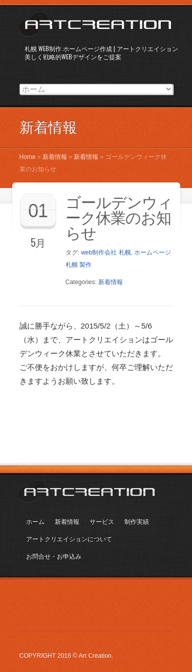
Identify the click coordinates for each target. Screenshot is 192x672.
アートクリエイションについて (69, 539)
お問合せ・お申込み (53, 556)
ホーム (35, 521)
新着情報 (54, 156)
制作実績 (136, 521)
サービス (102, 521)
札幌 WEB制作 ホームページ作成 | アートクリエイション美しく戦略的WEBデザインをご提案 (101, 52)
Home (27, 156)
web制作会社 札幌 (106, 252)
